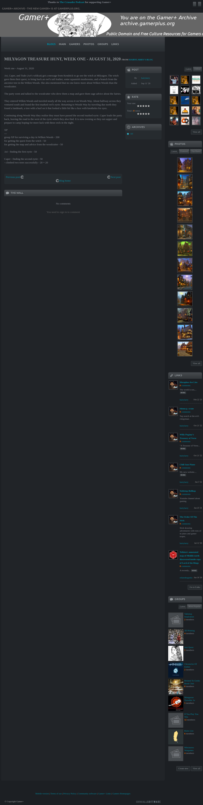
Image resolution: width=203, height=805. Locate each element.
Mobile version (42, 793)
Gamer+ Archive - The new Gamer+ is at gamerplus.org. (41, 8)
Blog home (65, 180)
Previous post (13, 177)
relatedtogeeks (186, 577)
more (183, 393)
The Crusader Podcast (71, 2)
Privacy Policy (69, 793)
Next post (116, 177)
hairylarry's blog (141, 59)
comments (185, 385)
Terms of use (56, 793)
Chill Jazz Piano (187, 464)
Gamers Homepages (121, 793)
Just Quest (189, 647)
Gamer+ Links (104, 793)
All (131, 133)
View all (196, 132)
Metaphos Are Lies (188, 382)
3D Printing (189, 630)
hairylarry (145, 78)
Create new (183, 768)
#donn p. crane (187, 408)
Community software (87, 793)
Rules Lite (189, 731)
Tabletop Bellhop (188, 491)
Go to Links (195, 587)
